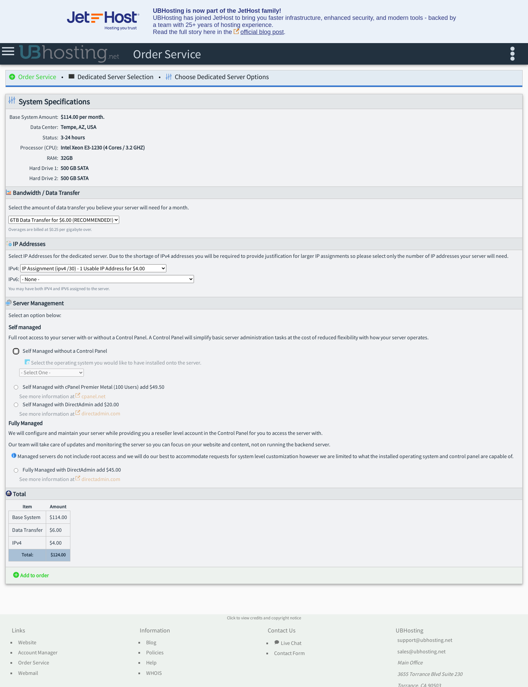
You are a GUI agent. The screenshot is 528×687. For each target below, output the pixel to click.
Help (151, 663)
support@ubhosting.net (424, 640)
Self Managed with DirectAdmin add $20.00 (71, 404)
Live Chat (287, 643)
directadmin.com (97, 413)
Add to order (31, 575)
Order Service (32, 78)
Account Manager (38, 653)
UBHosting (409, 631)
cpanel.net (90, 396)
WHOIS (154, 673)
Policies (155, 653)
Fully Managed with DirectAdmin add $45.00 (72, 469)
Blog (151, 643)
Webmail (28, 673)
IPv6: (101, 279)
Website (27, 643)
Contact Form (289, 653)
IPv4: (87, 268)
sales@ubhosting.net (421, 652)
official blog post (259, 32)
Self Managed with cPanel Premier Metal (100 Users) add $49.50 (93, 386)
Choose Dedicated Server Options (217, 78)
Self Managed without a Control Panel (65, 350)
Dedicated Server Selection (111, 78)
